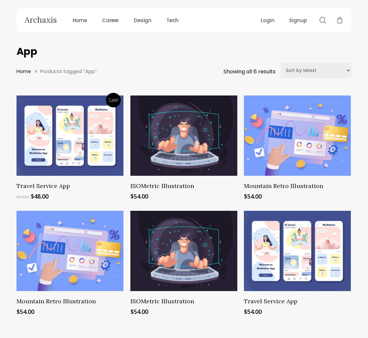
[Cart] (339, 20)
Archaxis (41, 20)
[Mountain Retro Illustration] (297, 135)
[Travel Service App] (70, 135)
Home (24, 71)
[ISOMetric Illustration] (183, 135)
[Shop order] (316, 70)
